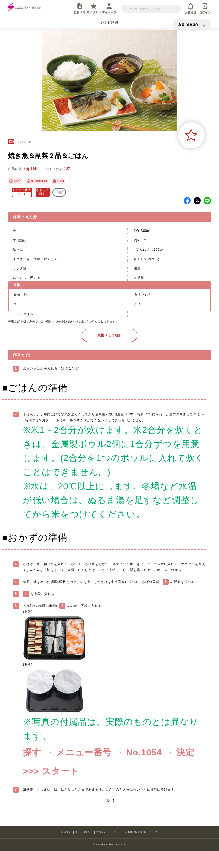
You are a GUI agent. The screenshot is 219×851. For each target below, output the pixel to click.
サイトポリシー (84, 832)
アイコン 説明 (59, 192)
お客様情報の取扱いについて (141, 832)
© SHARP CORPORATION (109, 844)
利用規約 (66, 832)
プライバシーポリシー (109, 832)
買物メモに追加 (109, 335)
